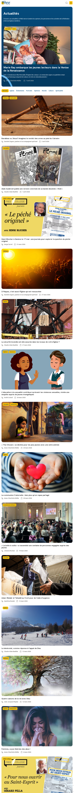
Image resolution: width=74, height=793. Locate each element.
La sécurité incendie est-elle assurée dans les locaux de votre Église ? (31, 342)
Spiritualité (59, 91)
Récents (5, 91)
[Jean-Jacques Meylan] (2, 702)
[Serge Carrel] (2, 244)
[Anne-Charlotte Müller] (4, 80)
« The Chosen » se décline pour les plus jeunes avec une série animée (30, 445)
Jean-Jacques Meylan (11, 702)
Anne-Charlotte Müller (13, 80)
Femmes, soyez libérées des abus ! (16, 749)
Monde (44, 91)
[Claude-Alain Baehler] (2, 192)
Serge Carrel (8, 244)
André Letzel (8, 397)
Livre (14, 29)
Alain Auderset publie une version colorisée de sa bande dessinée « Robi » (32, 189)
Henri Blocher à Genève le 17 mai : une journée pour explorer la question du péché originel (36, 240)
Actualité (8, 29)
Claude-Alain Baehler (11, 192)
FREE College (7, 198)
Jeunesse (12, 352)
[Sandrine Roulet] (2, 601)
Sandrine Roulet (9, 601)
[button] (70, 2)
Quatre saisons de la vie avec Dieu (16, 698)
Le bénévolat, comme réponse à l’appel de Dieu (21, 648)
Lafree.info (14, 404)
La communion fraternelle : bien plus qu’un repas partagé (25, 495)
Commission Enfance (10, 505)
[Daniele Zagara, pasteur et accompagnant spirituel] (2, 141)
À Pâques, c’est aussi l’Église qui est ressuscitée (21, 291)
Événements (20, 91)
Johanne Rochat (9, 551)
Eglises (12, 91)
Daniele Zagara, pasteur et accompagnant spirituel (20, 141)
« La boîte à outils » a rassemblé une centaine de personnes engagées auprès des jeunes (35, 546)
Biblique (6, 98)
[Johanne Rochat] (2, 551)
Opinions (37, 91)
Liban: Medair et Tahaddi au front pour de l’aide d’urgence (26, 598)
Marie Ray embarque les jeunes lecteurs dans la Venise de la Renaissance (36, 69)
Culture (51, 91)
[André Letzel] (2, 397)
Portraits (29, 91)
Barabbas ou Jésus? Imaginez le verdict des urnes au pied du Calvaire (30, 138)
